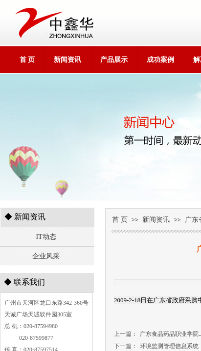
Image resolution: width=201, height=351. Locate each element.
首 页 (27, 59)
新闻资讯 (67, 59)
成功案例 (160, 59)
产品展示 (114, 59)
